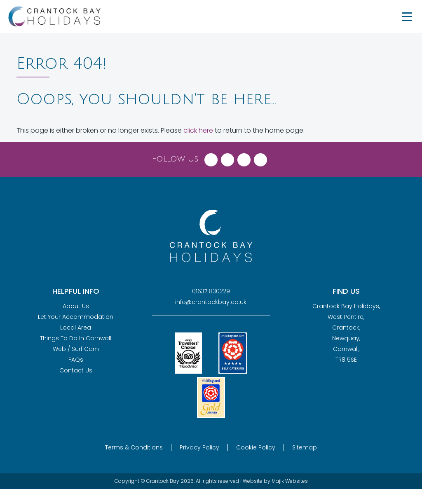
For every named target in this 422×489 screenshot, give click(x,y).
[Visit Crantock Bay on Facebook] (211, 158)
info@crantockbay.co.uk (210, 302)
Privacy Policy (199, 447)
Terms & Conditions (134, 447)
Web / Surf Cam (76, 349)
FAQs (75, 360)
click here (198, 130)
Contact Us (75, 370)
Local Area (75, 327)
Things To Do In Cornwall (75, 338)
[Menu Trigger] (406, 16)
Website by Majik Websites (275, 480)
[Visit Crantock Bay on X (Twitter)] (227, 158)
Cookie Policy (255, 447)
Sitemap (304, 447)
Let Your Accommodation (75, 317)
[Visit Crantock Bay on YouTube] (260, 158)
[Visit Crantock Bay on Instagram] (244, 158)
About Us (76, 306)
